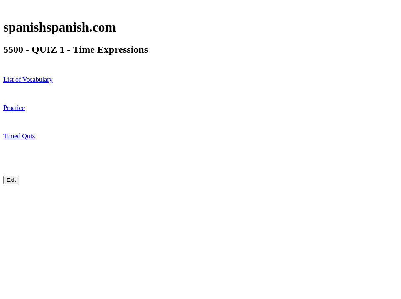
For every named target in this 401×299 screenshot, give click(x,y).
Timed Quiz (19, 136)
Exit (11, 180)
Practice (14, 107)
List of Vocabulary (28, 79)
